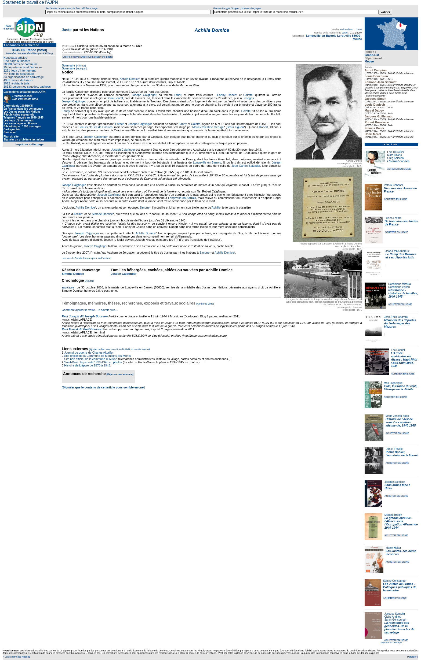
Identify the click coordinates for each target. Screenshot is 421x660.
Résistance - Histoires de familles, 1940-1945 (403, 293)
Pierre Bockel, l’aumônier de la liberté (402, 453)
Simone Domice (102, 214)
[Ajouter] (89, 281)
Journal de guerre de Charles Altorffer (88, 352)
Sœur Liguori (235, 127)
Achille (216, 207)
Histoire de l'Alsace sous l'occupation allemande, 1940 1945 (401, 422)
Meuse (369, 61)
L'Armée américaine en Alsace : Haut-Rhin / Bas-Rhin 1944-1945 (404, 359)
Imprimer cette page (30, 144)
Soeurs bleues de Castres (95, 127)
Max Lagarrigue (393, 382)
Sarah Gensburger (395, 619)
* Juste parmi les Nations (16, 656)
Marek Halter (393, 547)
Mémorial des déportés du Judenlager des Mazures (400, 323)
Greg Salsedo (395, 158)
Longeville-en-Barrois (207, 162)
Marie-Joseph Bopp (397, 415)
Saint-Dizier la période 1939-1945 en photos (93, 362)
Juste (67, 30)
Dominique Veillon (399, 286)
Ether (177, 95)
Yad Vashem (346, 29)
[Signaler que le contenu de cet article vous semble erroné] (103, 387)
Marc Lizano (394, 155)
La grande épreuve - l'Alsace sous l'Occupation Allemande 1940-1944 (401, 522)
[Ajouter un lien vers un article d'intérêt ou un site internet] (119, 349)
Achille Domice (129, 78)
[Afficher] (80, 65)
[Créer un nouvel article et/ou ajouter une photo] (87, 56)
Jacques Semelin (394, 481)
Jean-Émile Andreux (398, 251)
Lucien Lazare (393, 218)
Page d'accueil (8, 27)
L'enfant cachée (398, 161)
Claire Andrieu (392, 616)
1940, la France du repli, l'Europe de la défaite (401, 387)
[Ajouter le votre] (205, 303)
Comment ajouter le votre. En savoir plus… (90, 310)
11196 (358, 29)
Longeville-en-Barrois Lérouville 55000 (333, 35)
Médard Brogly (393, 514)
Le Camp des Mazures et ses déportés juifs (401, 256)
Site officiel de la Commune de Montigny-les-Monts (97, 355)
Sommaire (68, 65)
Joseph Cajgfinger (144, 95)
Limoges (248, 98)
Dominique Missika (399, 284)
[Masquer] (81, 68)
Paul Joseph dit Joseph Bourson (85, 316)
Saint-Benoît (115, 98)
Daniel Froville (394, 448)
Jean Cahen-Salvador (245, 165)
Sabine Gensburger (395, 580)
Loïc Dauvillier (395, 152)
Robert (232, 95)
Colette (248, 95)
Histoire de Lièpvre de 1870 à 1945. (87, 365)
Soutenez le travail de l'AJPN (30, 2)
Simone (145, 207)
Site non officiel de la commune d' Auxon (90, 359)
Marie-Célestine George (208, 127)
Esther (119, 123)
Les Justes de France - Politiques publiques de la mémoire (399, 587)
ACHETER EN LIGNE (399, 169)
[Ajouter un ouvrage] (391, 642)
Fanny (221, 95)
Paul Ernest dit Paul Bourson (82, 329)
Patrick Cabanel (393, 185)
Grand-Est (372, 55)
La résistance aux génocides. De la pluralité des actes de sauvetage (399, 627)
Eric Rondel (398, 349)
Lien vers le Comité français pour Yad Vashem (86, 258)
